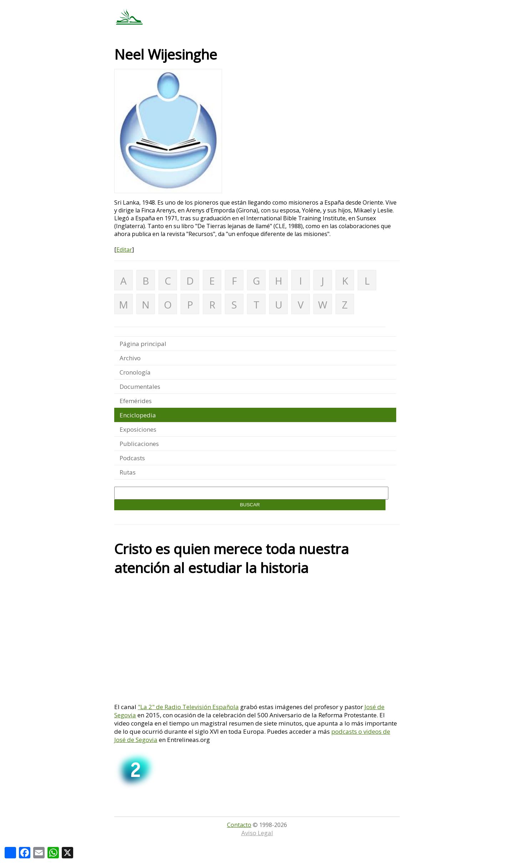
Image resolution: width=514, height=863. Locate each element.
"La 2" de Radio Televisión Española (188, 707)
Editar (124, 250)
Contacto (239, 825)
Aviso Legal (257, 833)
